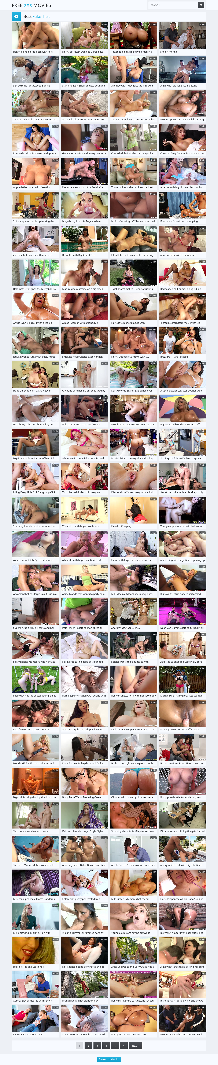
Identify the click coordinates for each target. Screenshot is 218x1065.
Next (135, 1045)
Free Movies (31, 5)
